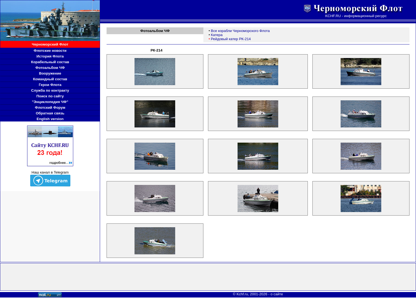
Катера (217, 35)
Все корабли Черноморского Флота (240, 31)
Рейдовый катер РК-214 (231, 39)
